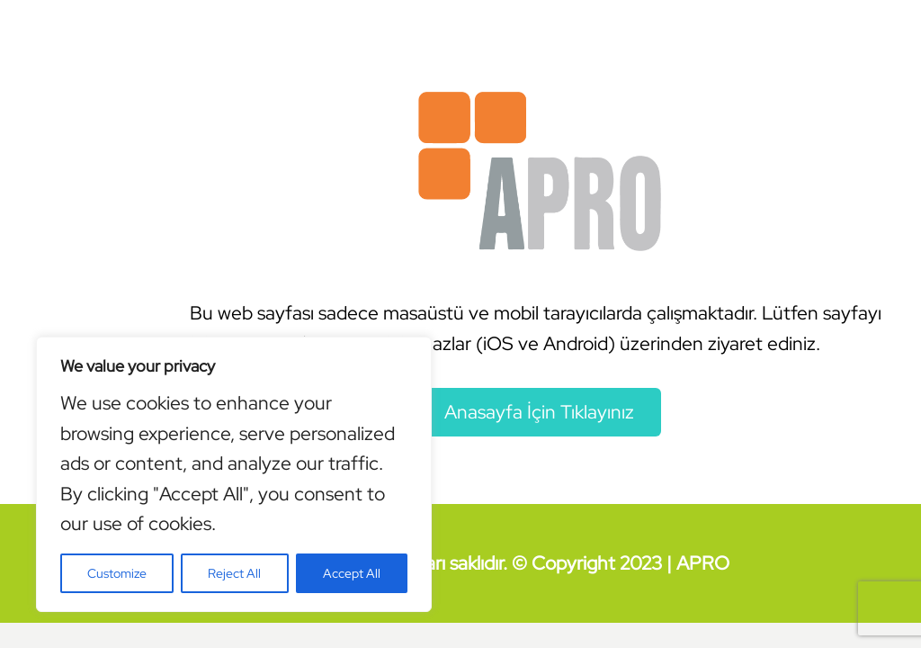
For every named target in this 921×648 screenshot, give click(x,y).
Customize (117, 573)
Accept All (351, 573)
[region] (234, 474)
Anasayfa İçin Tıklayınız (539, 412)
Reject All (234, 573)
